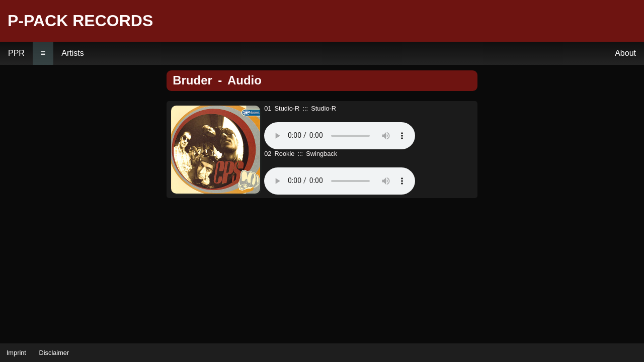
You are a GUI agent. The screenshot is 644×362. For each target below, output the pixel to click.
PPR (16, 53)
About (625, 53)
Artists (72, 53)
